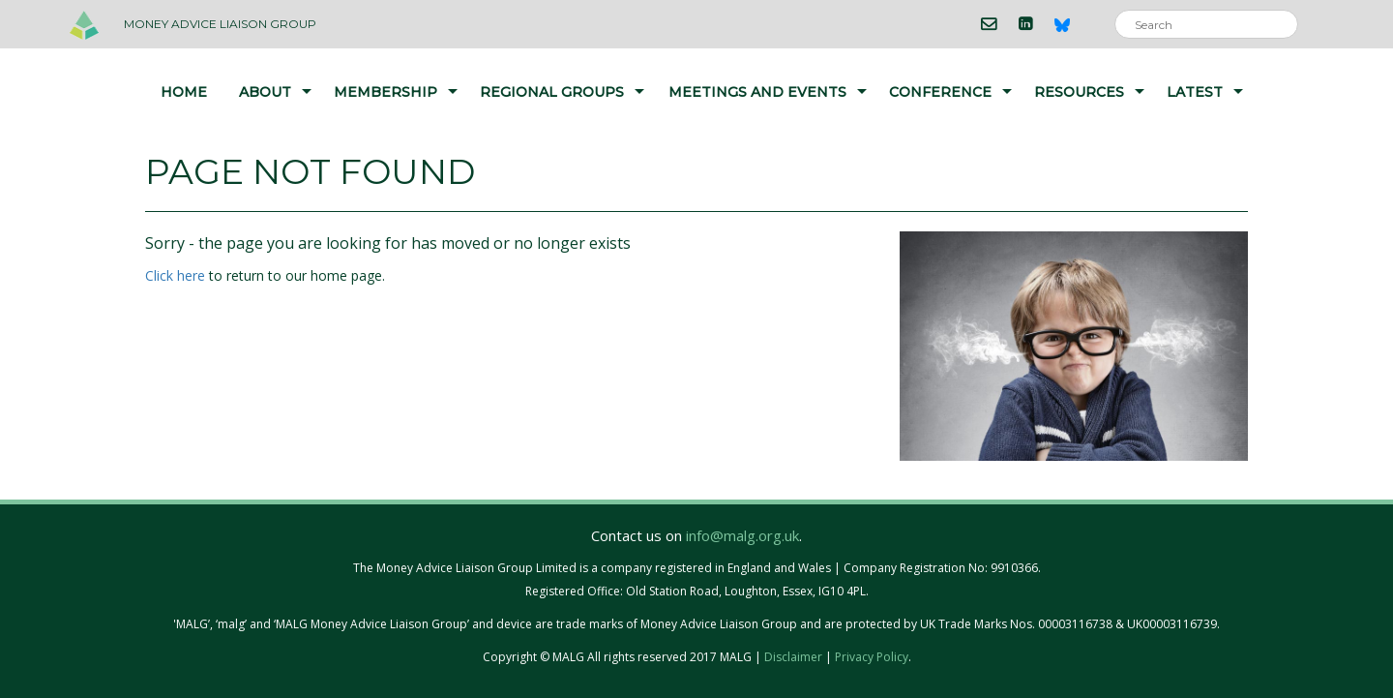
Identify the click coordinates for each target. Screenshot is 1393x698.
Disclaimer (793, 657)
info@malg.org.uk (742, 535)
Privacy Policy (871, 657)
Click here (175, 275)
